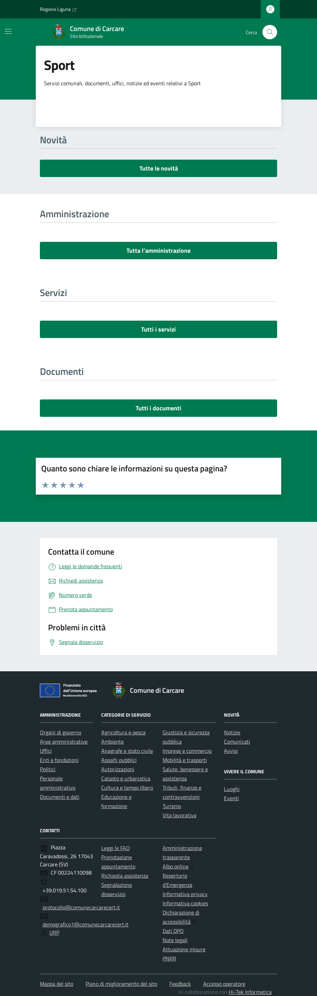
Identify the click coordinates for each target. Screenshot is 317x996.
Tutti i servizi (158, 329)
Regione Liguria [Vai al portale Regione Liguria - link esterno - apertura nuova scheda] (58, 9)
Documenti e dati (59, 797)
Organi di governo (60, 732)
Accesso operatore (224, 984)
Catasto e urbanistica (125, 778)
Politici (48, 769)
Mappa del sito (56, 984)
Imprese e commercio (187, 751)
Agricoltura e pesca (123, 732)
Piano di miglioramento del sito (121, 984)
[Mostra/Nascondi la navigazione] (8, 31)
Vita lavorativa (179, 815)
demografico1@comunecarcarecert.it (86, 924)
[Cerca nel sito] (269, 32)
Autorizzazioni (117, 769)
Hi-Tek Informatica (253, 992)
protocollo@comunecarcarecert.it (81, 907)
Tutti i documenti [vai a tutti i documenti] (158, 408)
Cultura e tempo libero (127, 787)
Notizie (232, 732)
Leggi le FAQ (115, 848)
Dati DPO (173, 931)
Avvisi (231, 751)
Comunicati (237, 741)
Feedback (180, 984)
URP (54, 932)
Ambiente (112, 741)
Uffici (46, 751)
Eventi (231, 798)
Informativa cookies (185, 903)
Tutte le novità (158, 168)
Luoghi (232, 789)
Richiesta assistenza (124, 876)
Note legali (175, 940)
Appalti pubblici (119, 760)
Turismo (172, 806)
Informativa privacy (185, 894)
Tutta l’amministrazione (158, 250)
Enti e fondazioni (59, 760)
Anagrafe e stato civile (127, 751)
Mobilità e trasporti (185, 760)
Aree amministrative (64, 741)
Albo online (178, 866)
